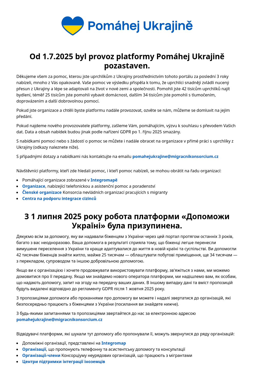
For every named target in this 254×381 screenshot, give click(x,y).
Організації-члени (41, 355)
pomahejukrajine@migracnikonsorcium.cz (175, 156)
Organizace (33, 186)
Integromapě (104, 180)
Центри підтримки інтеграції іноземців (63, 361)
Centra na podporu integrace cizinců (59, 198)
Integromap (114, 343)
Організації (34, 349)
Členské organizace (42, 192)
